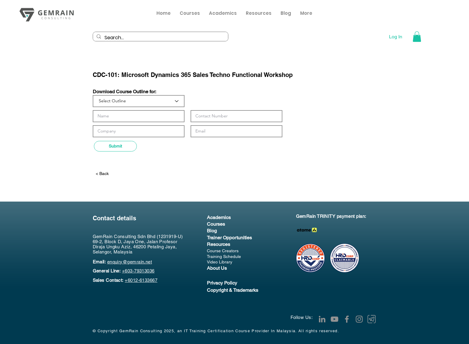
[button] (258, 15)
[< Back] (114, 173)
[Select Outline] (139, 101)
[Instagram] (359, 319)
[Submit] (115, 146)
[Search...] (159, 37)
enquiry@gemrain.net (129, 261)
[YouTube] (334, 319)
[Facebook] (347, 319)
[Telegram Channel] (371, 319)
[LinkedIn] (322, 319)
